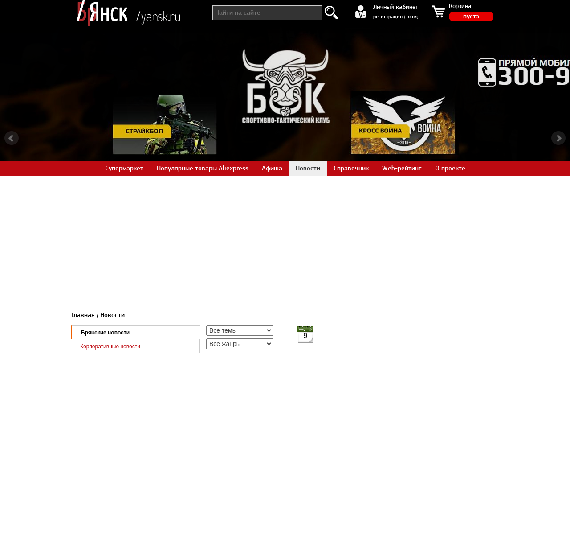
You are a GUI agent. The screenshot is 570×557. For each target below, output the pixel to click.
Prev (11, 138)
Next (558, 138)
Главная (83, 315)
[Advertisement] (285, 238)
